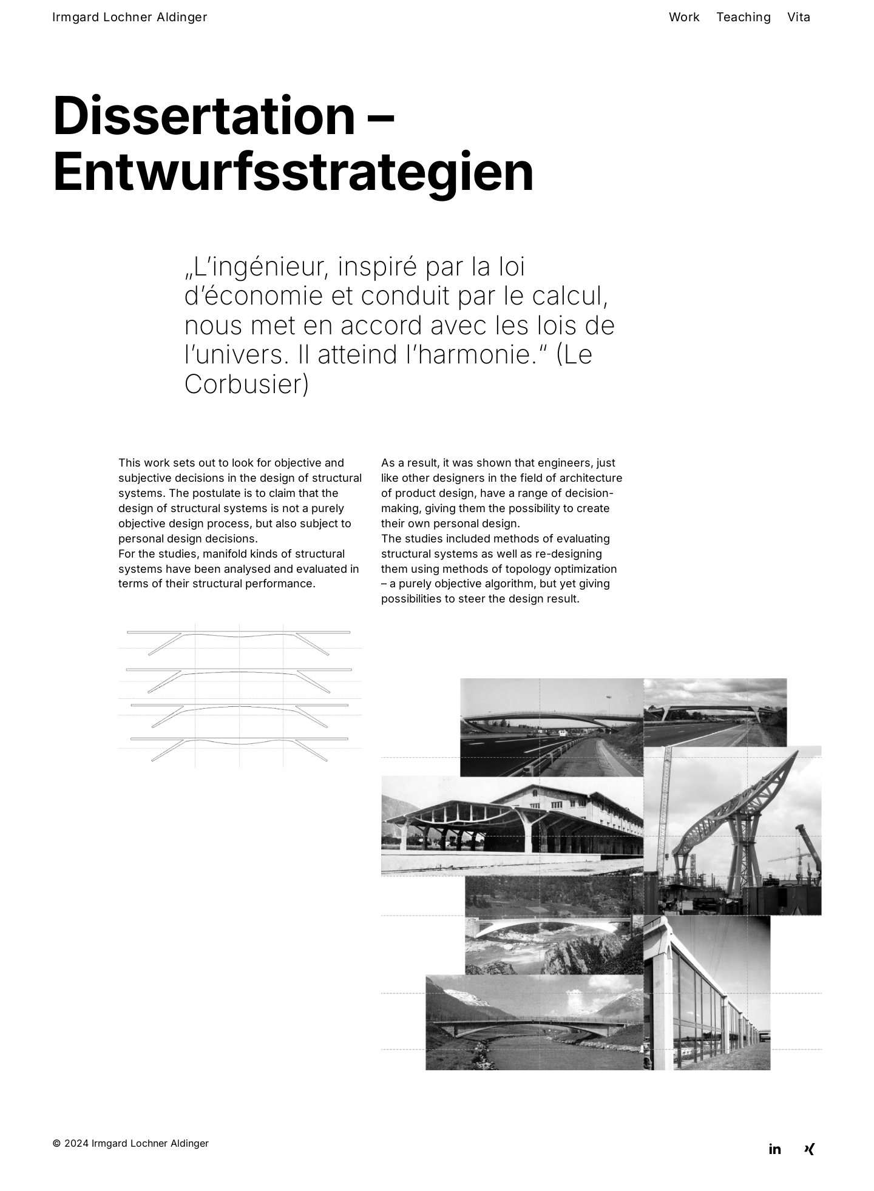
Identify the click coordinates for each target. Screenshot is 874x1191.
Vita (799, 17)
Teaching (743, 17)
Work (684, 17)
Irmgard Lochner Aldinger (130, 17)
